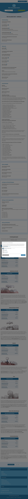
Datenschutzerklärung (4, 246)
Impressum (9, 246)
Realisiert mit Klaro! (23, 256)
